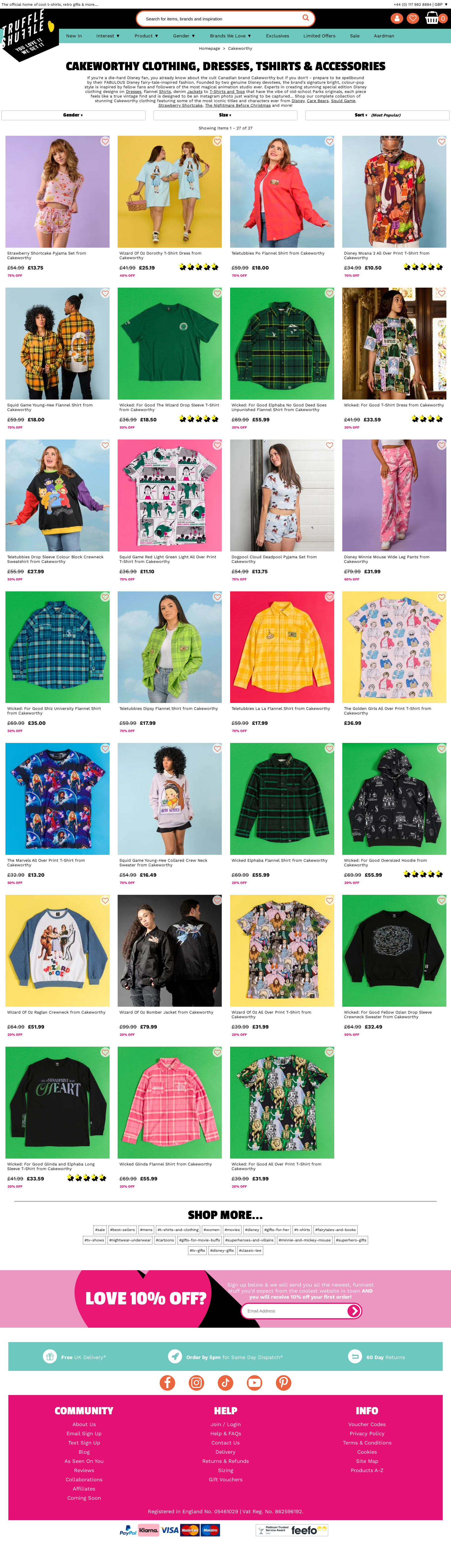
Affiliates (84, 1488)
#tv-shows (94, 1240)
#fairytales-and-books (335, 1230)
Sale (355, 36)
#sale (100, 1230)
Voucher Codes (367, 1424)
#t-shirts (302, 1230)
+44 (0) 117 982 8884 (412, 4)
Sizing (225, 1470)
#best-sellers (122, 1230)
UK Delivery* (74, 1357)
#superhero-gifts (351, 1240)
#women (211, 1230)
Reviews (84, 1470)
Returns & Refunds (225, 1461)
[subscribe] (353, 1311)
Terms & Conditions (367, 1442)
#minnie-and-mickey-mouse (305, 1240)
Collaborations (84, 1479)
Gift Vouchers (225, 1479)
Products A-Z (367, 1470)
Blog (84, 1452)
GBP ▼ (441, 4)
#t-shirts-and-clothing (178, 1230)
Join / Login (226, 1424)
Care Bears (317, 100)
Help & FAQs (225, 1433)
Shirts (165, 91)
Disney (298, 100)
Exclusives (277, 36)
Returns (376, 1357)
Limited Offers (319, 36)
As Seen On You (84, 1461)
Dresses (133, 91)
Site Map (367, 1461)
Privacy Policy (367, 1433)
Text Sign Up (84, 1442)
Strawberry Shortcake (180, 105)
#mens (146, 1230)
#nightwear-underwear (130, 1240)
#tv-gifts (197, 1250)
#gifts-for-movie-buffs (199, 1240)
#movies (232, 1230)
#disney (252, 1230)
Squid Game (343, 100)
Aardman (384, 36)
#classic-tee (250, 1250)
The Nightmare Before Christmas (238, 105)
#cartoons (165, 1240)
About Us (84, 1424)
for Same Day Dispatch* (225, 1357)
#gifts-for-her (276, 1230)
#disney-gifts (222, 1250)
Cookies (367, 1452)
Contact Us (225, 1442)
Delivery (225, 1452)
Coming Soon (84, 1498)
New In (74, 36)
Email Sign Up (84, 1433)
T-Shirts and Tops (227, 91)
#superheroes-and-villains (249, 1240)
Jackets (194, 91)
